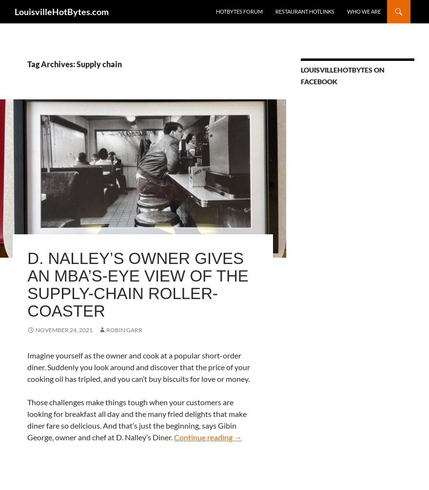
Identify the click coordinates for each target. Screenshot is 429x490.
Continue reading (208, 437)
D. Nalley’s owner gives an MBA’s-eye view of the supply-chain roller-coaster (138, 284)
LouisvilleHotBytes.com (62, 11)
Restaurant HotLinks (304, 11)
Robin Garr (124, 330)
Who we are (364, 11)
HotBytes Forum (239, 11)
